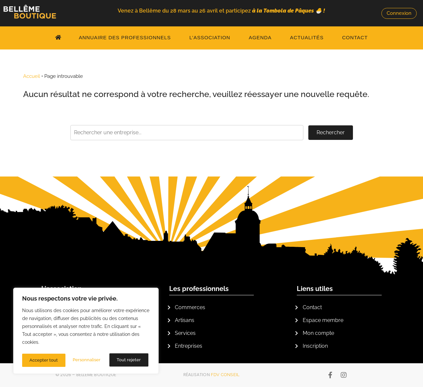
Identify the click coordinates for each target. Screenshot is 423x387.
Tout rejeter (85, 360)
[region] (86, 332)
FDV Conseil (225, 374)
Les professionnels (199, 289)
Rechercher (331, 132)
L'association (61, 289)
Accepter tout (128, 360)
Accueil (31, 76)
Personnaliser (43, 360)
